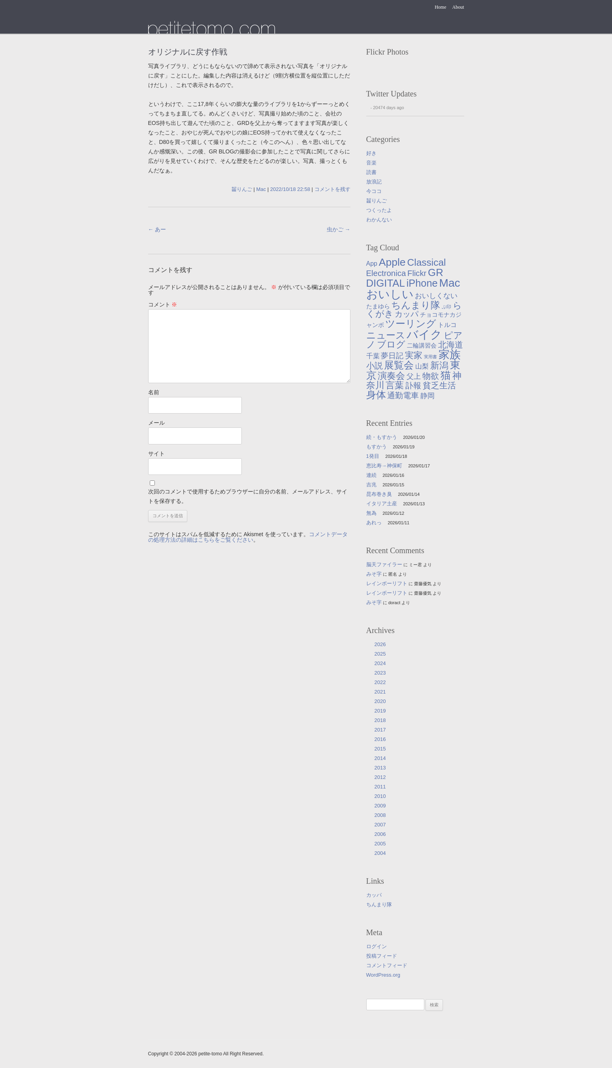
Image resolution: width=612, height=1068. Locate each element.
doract (394, 602)
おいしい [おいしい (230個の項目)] (390, 294)
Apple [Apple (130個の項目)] (392, 262)
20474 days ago (388, 107)
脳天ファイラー (384, 564)
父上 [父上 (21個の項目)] (414, 376)
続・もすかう (381, 437)
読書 (371, 172)
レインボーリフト (386, 583)
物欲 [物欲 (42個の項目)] (430, 376)
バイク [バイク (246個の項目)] (424, 334)
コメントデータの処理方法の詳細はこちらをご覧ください (248, 537)
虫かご (338, 229)
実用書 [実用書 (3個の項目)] (430, 356)
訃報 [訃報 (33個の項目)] (413, 385)
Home (440, 7)
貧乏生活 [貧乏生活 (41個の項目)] (439, 385)
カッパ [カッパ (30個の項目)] (406, 314)
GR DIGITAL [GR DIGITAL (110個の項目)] (404, 278)
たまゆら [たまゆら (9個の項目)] (378, 306)
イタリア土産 (381, 504)
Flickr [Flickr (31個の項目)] (416, 273)
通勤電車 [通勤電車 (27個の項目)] (403, 395)
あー (157, 229)
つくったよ (379, 210)
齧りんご (242, 189)
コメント (162, 304)
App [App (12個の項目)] (371, 263)
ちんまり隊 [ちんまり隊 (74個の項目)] (415, 305)
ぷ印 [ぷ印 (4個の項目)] (446, 306)
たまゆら (211, 27)
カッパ (374, 895)
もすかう (376, 447)
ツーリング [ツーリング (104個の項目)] (410, 323)
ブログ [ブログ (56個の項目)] (391, 344)
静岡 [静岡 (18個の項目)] (427, 396)
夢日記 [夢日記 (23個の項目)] (392, 356)
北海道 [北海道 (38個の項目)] (450, 344)
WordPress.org (383, 975)
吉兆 (371, 485)
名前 (153, 392)
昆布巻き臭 (379, 494)
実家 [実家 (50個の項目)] (413, 355)
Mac (261, 189)
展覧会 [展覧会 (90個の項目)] (399, 365)
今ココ (374, 191)
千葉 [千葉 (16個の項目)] (373, 356)
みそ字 (374, 574)
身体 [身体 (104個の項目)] (376, 394)
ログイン (376, 946)
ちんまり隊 (379, 904)
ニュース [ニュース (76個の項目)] (385, 335)
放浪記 (374, 182)
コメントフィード (386, 965)
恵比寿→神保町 (384, 466)
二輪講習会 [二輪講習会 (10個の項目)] (422, 345)
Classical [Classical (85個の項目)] (426, 262)
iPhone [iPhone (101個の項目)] (422, 283)
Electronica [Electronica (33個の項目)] (386, 273)
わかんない (379, 220)
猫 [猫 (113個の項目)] (446, 375)
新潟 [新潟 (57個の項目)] (439, 365)
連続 (371, 475)
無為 (371, 513)
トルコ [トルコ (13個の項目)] (447, 324)
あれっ (374, 522)
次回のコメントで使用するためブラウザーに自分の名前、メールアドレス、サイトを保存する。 (247, 496)
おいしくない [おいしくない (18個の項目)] (436, 296)
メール (156, 423)
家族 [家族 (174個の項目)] (450, 354)
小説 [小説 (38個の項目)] (374, 365)
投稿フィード (381, 956)
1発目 (372, 456)
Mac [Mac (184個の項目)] (449, 283)
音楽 (371, 163)
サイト (156, 453)
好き (371, 153)
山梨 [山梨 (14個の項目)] (422, 366)
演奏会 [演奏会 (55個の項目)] (391, 375)
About (458, 7)
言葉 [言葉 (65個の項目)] (395, 385)
